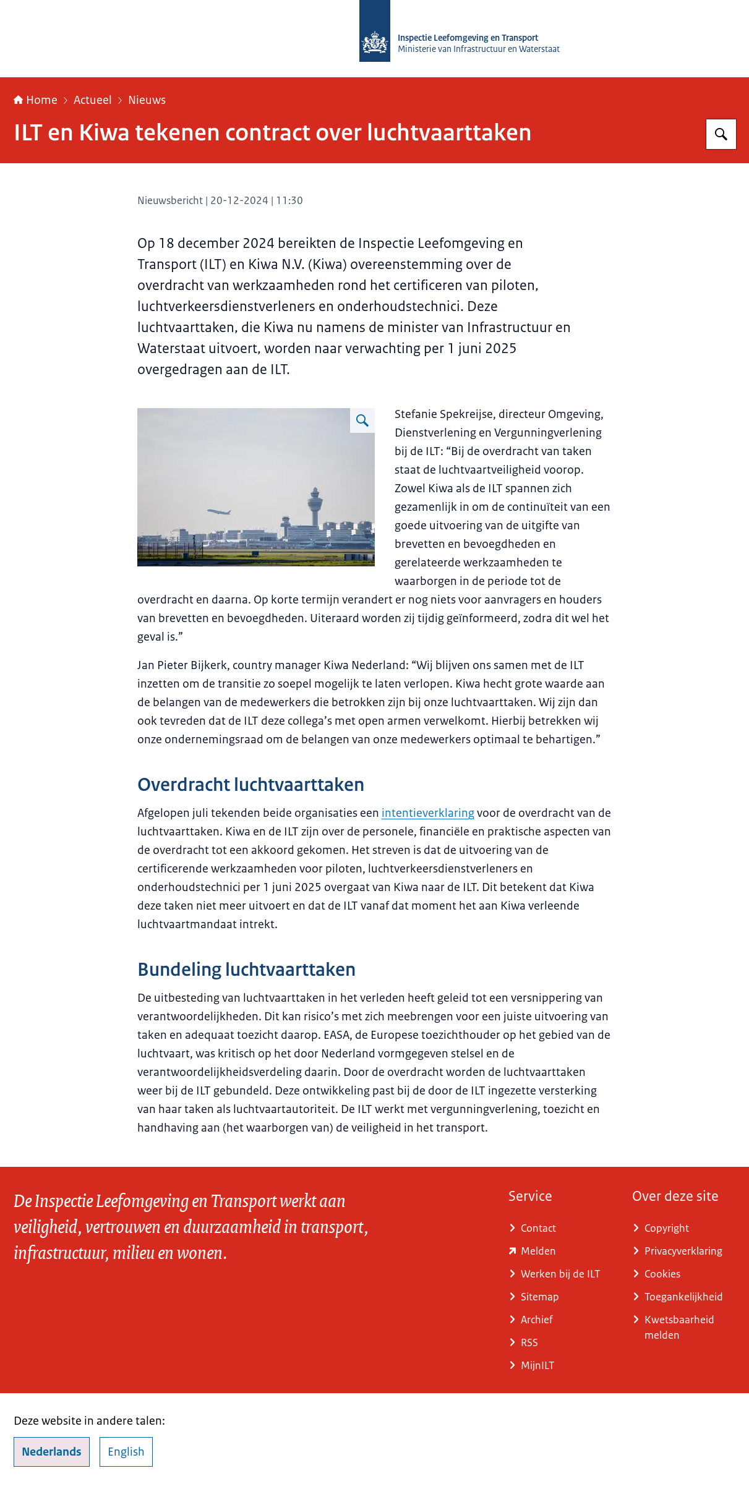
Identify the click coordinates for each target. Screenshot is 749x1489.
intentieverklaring (428, 813)
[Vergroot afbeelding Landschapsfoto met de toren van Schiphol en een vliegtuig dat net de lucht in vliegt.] (362, 420)
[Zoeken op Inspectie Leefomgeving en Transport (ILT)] (721, 134)
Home (36, 100)
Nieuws (147, 100)
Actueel (93, 100)
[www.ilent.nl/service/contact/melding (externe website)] (560, 1251)
